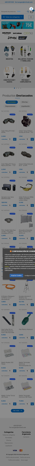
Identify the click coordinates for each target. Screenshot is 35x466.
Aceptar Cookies (16, 275)
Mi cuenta (31, 9)
